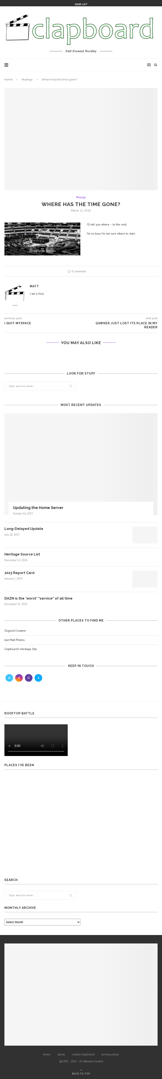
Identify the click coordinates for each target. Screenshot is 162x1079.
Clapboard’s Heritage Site (20, 649)
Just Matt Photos (14, 640)
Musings (27, 79)
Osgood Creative (15, 630)
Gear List (81, 4)
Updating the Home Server (38, 507)
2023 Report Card (19, 573)
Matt (34, 286)
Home (8, 79)
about (61, 1054)
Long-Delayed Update (23, 529)
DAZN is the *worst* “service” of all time (38, 598)
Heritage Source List (22, 554)
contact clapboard (83, 1054)
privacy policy (110, 1054)
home (46, 1054)
